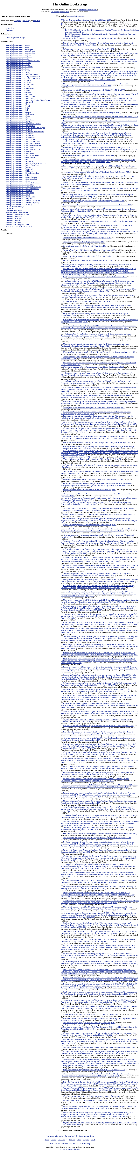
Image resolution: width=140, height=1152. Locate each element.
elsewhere (36, 21)
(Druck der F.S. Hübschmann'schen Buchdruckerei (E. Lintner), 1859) (98, 272)
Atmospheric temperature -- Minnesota (19, 134)
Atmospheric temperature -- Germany (19, 94)
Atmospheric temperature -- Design (18, 73)
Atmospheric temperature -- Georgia (18, 92)
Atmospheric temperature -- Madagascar (20, 114)
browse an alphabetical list (60, 12)
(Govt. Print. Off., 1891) (88, 49)
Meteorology (10, 28)
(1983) (100, 117)
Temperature (10, 30)
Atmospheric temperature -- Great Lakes (20, 98)
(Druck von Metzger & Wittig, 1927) (98, 177)
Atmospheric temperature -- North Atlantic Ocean (23, 141)
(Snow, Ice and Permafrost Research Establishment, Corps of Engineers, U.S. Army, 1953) (97, 828)
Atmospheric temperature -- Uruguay (19, 199)
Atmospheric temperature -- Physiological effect (22, 173)
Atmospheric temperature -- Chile (17, 69)
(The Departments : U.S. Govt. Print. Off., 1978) (89, 1100)
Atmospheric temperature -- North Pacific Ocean (23, 143)
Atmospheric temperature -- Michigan (19, 130)
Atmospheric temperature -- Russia (18, 181)
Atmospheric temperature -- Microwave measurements (25, 132)
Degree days (10, 208)
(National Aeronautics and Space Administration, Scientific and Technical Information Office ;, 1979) (99, 290)
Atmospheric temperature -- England (18, 80)
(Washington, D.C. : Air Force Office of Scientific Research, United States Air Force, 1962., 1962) (99, 1052)
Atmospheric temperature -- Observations (20, 157)
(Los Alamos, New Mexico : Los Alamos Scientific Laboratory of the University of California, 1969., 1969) (98, 1034)
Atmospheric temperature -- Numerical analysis (22, 155)
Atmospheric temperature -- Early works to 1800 (23, 76)
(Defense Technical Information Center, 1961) (100, 834)
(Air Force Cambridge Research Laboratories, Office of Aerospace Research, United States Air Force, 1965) (97, 574)
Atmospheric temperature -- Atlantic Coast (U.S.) (23, 61)
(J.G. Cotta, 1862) (97, 417)
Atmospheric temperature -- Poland (18, 175)
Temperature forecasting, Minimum (18, 214)
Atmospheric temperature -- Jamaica (18, 112)
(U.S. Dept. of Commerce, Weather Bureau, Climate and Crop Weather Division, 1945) (99, 126)
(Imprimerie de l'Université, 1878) (90, 38)
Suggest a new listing (86, 1136)
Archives (73, 1143)
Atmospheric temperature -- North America (21, 139)
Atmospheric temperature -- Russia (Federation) (22, 183)
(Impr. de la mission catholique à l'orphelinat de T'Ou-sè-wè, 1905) (98, 423)
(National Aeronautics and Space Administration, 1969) (97, 374)
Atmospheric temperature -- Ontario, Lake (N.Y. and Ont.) (26, 163)
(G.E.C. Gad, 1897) (98, 430)
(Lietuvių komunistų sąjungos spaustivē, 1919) (93, 201)
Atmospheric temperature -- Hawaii (18, 104)
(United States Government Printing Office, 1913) (91, 1096)
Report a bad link (71, 1136)
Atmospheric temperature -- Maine (18, 116)
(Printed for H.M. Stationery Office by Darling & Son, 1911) (92, 459)
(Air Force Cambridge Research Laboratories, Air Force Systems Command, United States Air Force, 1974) (99, 786)
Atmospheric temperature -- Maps (17, 118)
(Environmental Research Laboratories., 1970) (89, 250)
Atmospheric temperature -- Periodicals (19, 169)
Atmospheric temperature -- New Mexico (20, 137)
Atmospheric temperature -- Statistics (19, 191)
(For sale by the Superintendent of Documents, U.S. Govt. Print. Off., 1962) (98, 100)
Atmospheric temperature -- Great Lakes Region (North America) (29, 100)
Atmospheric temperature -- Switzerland (20, 193)
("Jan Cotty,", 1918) (99, 453)
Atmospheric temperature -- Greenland (19, 102)
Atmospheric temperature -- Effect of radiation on (23, 78)
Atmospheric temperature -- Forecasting (20, 88)
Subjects (86, 1140)
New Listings (62, 1140)
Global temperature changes (15, 38)
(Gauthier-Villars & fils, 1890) (89, 490)
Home (47, 1140)
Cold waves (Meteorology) (15, 206)
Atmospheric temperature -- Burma (18, 65)
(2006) (87, 20)
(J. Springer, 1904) (97, 205)
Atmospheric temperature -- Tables (18, 195)
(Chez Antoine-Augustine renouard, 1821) (88, 260)
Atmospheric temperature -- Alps (17, 47)
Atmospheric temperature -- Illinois (18, 106)
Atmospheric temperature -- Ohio (17, 159)
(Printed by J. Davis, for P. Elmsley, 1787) (96, 172)
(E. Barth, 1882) (96, 484)
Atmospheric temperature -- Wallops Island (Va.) (23, 200)
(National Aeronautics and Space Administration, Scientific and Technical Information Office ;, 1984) (98, 283)
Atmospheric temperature (75, 16)
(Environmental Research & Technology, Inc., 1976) (98, 726)
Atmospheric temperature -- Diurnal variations (22, 74)
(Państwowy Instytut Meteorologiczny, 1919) (97, 838)
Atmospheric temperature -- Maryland (19, 122)
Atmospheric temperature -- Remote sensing (21, 179)
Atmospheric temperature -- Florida (18, 86)
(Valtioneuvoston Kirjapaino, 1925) (87, 238)
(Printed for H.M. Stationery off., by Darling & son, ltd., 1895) (99, 231)
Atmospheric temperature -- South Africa (20, 185)
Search (53, 1140)
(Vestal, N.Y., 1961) (99, 61)
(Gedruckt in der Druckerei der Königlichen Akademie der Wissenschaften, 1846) (99, 402)
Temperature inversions (14, 216)
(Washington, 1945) (99, 520)
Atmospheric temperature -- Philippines (19, 171)
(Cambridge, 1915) (85, 246)
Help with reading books (54, 1136)
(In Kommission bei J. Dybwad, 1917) (99, 530)
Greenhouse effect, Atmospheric (17, 212)
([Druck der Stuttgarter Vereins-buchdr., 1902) (99, 149)
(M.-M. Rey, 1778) (94, 90)
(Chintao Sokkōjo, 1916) (76, 457)
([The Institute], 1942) (98, 161)
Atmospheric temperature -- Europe (18, 82)
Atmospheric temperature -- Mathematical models (23, 124)
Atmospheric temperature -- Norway (18, 151)
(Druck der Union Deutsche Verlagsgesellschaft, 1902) (96, 135)
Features (65, 1143)
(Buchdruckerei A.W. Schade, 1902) (88, 143)
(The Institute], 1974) (94, 1070)
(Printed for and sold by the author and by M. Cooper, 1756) (99, 74)
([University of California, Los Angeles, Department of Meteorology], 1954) (99, 1089)
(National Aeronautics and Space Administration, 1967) (98, 437)
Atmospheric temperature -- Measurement (20, 126)
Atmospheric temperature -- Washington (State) (22, 202)
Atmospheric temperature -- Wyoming (19, 204)
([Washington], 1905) (98, 221)
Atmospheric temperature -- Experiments (20, 84)
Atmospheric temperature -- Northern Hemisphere (23, 145)
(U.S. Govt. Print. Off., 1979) (100, 823)
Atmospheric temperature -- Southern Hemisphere (23, 187)
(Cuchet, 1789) (89, 256)
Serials (93, 1140)
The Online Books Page (69, 4)
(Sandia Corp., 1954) (94, 408)
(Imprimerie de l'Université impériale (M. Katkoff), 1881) (95, 85)
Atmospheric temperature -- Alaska (18, 45)
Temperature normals (13, 220)
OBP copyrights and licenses (70, 1149)
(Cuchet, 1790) (89, 80)
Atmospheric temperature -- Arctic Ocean (20, 51)
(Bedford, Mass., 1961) (91, 1014)
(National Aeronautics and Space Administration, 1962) (99, 352)
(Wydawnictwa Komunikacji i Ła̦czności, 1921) (89, 1023)
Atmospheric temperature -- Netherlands (20, 136)
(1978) (92, 112)
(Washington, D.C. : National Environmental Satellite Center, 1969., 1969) (96, 306)
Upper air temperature (13, 222)
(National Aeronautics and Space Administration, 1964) (93, 367)
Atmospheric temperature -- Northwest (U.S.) (21, 147)
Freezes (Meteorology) (14, 210)
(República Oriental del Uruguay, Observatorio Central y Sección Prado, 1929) (99, 1084)
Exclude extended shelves (88, 10)
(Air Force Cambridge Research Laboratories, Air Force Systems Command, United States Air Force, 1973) (98, 739)
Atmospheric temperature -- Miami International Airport (25, 128)
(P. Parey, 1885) (88, 156)
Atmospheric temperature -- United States (20, 197)
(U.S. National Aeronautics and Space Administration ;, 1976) (98, 327)
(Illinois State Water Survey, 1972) (97, 514)
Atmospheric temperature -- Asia (17, 59)
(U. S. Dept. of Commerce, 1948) (84, 242)
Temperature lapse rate (13, 218)
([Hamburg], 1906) (93, 479)
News (58, 1143)
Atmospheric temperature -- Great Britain (20, 96)
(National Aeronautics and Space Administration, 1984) (89, 525)
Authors (72, 1140)
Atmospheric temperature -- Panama (18, 167)
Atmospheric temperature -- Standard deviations (22, 189)
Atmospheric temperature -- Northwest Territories (23, 149)
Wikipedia (17, 21)
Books (52, 1143)
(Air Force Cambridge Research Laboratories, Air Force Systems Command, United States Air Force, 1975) (97, 733)
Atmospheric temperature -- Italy (17, 110)
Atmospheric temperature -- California (19, 67)
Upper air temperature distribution (18, 224)
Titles (79, 1140)
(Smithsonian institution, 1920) (100, 54)
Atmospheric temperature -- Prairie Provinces (21, 177)
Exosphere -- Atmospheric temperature (19, 226)
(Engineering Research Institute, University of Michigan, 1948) (97, 509)
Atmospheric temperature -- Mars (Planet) (20, 120)
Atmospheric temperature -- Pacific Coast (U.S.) (22, 165)
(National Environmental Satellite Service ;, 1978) (98, 296)
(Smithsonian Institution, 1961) (86, 301)
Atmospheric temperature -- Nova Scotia (20, 153)
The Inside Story (84, 1143)
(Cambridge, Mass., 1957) (84, 67)
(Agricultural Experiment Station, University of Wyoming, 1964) (99, 1047)
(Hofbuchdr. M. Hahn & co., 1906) (96, 503)
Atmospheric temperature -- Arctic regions (20, 53)
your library (26, 21)
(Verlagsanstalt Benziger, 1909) (97, 442)
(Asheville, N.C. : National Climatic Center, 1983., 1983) (98, 1107)
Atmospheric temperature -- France (18, 90)
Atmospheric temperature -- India (17, 108)
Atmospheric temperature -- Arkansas (19, 57)
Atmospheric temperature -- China (18, 71)
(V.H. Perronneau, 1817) (95, 277)
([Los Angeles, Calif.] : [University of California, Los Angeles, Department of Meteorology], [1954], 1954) (97, 1075)
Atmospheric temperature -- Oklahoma (19, 161)
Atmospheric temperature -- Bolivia (18, 63)
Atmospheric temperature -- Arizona (18, 55)
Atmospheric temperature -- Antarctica (19, 49)
